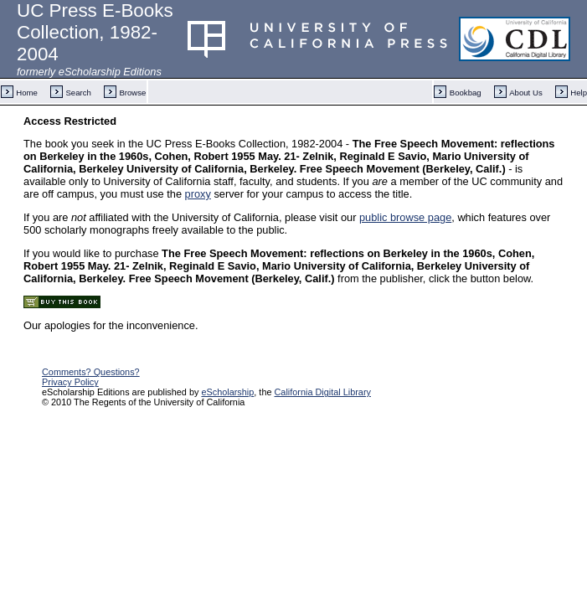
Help (578, 92)
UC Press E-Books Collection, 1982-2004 (95, 32)
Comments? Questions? (91, 372)
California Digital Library (323, 392)
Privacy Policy (70, 382)
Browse (132, 92)
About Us (525, 92)
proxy (198, 194)
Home (27, 92)
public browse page (405, 217)
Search (77, 92)
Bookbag (465, 92)
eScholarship (227, 392)
